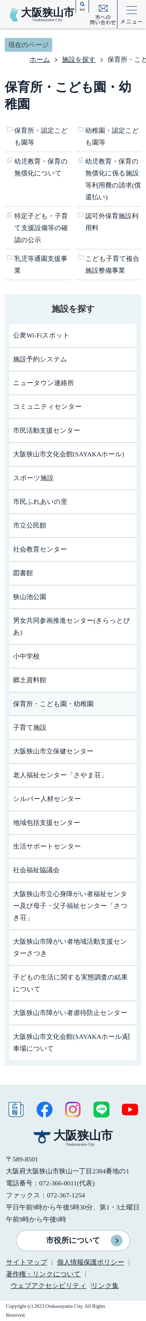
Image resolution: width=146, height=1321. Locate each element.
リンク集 (105, 1285)
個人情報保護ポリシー (90, 1262)
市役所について (73, 1240)
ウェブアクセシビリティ (48, 1285)
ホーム (40, 59)
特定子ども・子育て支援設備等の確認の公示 (41, 228)
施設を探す (79, 59)
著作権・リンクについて (43, 1274)
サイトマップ (26, 1262)
